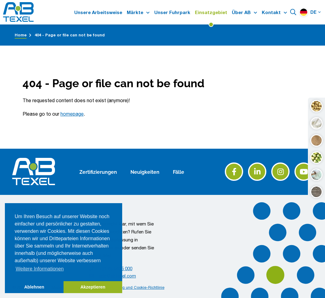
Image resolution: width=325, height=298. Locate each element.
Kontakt (271, 12)
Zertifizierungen (98, 171)
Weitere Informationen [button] (40, 268)
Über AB (241, 12)
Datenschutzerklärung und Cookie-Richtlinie (125, 287)
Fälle (178, 171)
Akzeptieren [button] (92, 287)
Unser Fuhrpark (172, 12)
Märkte (135, 12)
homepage (72, 114)
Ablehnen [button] (34, 287)
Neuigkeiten (144, 171)
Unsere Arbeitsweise (98, 12)
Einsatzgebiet (211, 12)
